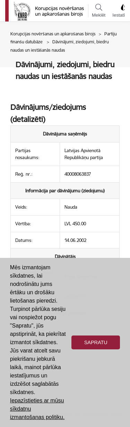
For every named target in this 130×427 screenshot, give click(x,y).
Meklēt (98, 11)
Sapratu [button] (95, 342)
